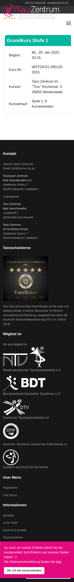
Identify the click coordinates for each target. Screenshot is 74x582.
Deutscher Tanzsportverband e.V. (26, 417)
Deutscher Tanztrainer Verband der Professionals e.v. (35, 444)
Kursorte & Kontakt (14, 530)
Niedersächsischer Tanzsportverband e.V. (32, 370)
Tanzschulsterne (13, 537)
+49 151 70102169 (35, 3)
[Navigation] (68, 23)
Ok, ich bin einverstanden (24, 570)
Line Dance (10, 495)
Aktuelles (8, 515)
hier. (59, 561)
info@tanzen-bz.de (57, 3)
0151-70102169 (23, 164)
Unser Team (10, 522)
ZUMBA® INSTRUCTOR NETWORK (25, 467)
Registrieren (10, 487)
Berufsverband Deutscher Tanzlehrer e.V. (32, 393)
